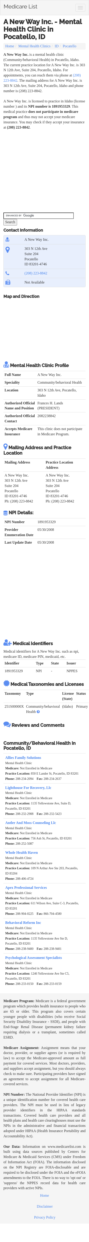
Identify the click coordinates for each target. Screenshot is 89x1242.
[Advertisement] (42, 171)
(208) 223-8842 (36, 273)
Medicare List (20, 5)
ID (56, 46)
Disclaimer (45, 1206)
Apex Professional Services (26, 888)
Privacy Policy (45, 1217)
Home (9, 46)
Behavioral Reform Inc (23, 923)
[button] (38, 712)
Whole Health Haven (21, 852)
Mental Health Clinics (34, 46)
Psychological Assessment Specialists (33, 958)
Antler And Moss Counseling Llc (30, 823)
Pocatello (69, 46)
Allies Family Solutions (23, 758)
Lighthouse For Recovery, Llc (28, 788)
